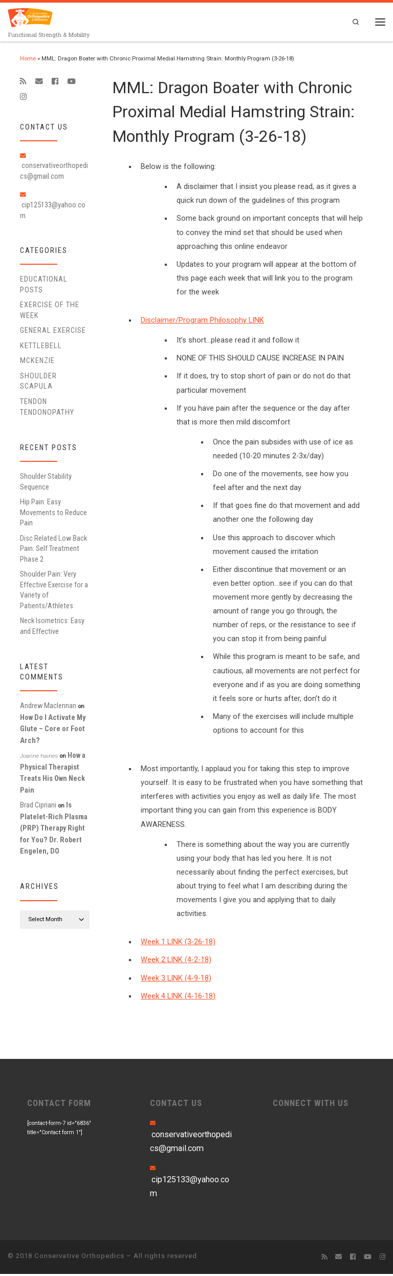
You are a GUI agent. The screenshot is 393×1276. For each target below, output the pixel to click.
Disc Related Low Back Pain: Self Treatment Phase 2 (53, 551)
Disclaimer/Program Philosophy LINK (202, 322)
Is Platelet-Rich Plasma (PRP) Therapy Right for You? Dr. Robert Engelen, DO (54, 830)
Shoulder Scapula (38, 383)
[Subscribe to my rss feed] (23, 83)
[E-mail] (39, 83)
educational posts (44, 286)
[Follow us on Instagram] (23, 99)
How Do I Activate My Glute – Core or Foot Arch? (52, 731)
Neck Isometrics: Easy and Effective (52, 627)
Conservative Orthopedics (79, 1258)
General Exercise (53, 332)
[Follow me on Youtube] (71, 83)
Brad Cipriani (38, 807)
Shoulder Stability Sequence (46, 483)
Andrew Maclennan (48, 708)
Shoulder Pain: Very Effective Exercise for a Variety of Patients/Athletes (54, 591)
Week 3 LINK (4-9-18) (176, 980)
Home (28, 60)
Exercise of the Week (49, 312)
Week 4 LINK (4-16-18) (178, 998)
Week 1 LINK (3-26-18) (178, 944)
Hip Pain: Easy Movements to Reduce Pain (53, 514)
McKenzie (37, 363)
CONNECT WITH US (310, 1105)
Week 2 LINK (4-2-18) (176, 962)
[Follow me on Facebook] (55, 83)
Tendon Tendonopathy (47, 408)
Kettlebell (41, 347)
